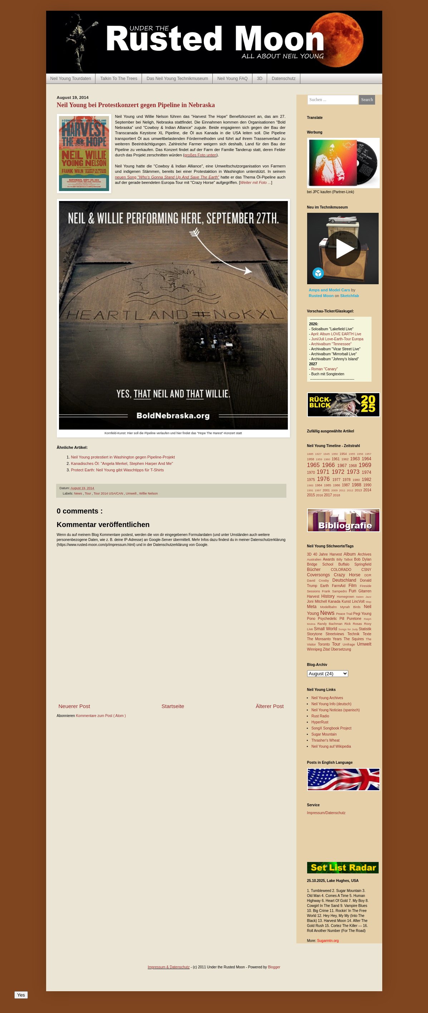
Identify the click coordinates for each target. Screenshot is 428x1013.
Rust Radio (320, 716)
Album (351, 554)
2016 (320, 495)
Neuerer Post (74, 706)
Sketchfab (349, 296)
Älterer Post (270, 706)
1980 (357, 480)
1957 (368, 454)
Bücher (319, 569)
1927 (319, 454)
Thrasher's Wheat (325, 740)
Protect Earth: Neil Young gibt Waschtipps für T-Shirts (117, 470)
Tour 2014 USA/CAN (109, 493)
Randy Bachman (331, 624)
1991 (311, 490)
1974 (367, 472)
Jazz (368, 596)
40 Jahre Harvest (328, 554)
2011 (343, 490)
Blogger (274, 967)
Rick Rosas (354, 624)
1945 (327, 454)
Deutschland (346, 580)
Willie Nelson (148, 493)
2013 (359, 490)
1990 (367, 485)
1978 (348, 480)
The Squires (355, 639)
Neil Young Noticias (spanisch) (335, 710)
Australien (315, 559)
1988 (358, 484)
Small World (326, 628)
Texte (367, 634)
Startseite (173, 706)
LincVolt (358, 601)
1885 (311, 454)
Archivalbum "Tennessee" (331, 344)
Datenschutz (284, 78)
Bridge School (323, 564)
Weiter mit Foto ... (255, 182)
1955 (353, 454)
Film (354, 585)
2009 (335, 490)
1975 (312, 480)
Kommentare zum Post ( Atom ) (101, 716)
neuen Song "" (167, 177)
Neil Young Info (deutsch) (331, 704)
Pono (312, 619)
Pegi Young (362, 614)
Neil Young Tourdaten (70, 78)
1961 (336, 459)
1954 (344, 454)
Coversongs (320, 574)
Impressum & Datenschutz (169, 967)
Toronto (325, 644)
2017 (328, 495)
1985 (328, 485)
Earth (326, 586)
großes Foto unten (200, 155)
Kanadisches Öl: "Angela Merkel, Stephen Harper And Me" (122, 463)
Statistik (365, 629)
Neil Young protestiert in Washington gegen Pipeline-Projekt (123, 457)
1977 (338, 480)
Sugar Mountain (324, 734)
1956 (361, 454)
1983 (311, 485)
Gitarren (364, 591)
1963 (356, 458)
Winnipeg (315, 649)
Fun (354, 590)
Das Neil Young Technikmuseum (177, 78)
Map (369, 601)
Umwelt (132, 493)
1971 (324, 472)
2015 (311, 495)
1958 (311, 459)
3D (259, 78)
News (78, 493)
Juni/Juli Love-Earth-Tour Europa (337, 339)
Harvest (314, 596)
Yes (21, 995)
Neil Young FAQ (232, 78)
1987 (347, 485)
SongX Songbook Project (331, 728)
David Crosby (320, 580)
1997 (319, 490)
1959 (320, 459)
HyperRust (319, 722)
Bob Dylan (362, 559)
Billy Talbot (345, 559)
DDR (368, 575)
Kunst (346, 601)
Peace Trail (344, 614)
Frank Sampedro (335, 591)
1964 (367, 458)
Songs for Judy (349, 629)
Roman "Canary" (324, 369)
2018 (336, 495)
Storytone (316, 634)
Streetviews (337, 634)
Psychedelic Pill (332, 619)
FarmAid (340, 586)
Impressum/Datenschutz (326, 813)
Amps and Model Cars (330, 290)
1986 (337, 485)
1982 (367, 479)
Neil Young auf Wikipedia (331, 746)
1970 (312, 473)
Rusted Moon (322, 296)
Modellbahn (330, 607)
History (329, 596)
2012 (351, 490)
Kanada (335, 601)
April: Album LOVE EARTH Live (336, 334)
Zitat (327, 649)
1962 (345, 459)
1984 (319, 485)
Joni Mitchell (317, 601)
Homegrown (346, 596)
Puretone (355, 619)
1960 (327, 459)
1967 (343, 465)
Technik (355, 634)
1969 (365, 465)
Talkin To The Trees (118, 78)
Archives (364, 554)
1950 (335, 454)
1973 (354, 472)
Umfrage (350, 644)
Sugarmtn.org (328, 941)
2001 (327, 490)
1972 (339, 472)
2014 (367, 490)
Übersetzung (341, 649)
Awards (329, 559)
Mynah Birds (352, 607)
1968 (354, 466)
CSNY (366, 570)
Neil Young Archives (327, 698)
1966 (329, 465)
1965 (314, 465)
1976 (325, 479)
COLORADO (346, 570)
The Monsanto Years (325, 639)
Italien (360, 596)
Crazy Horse (349, 574)
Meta (313, 606)
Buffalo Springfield (354, 564)
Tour (88, 493)
